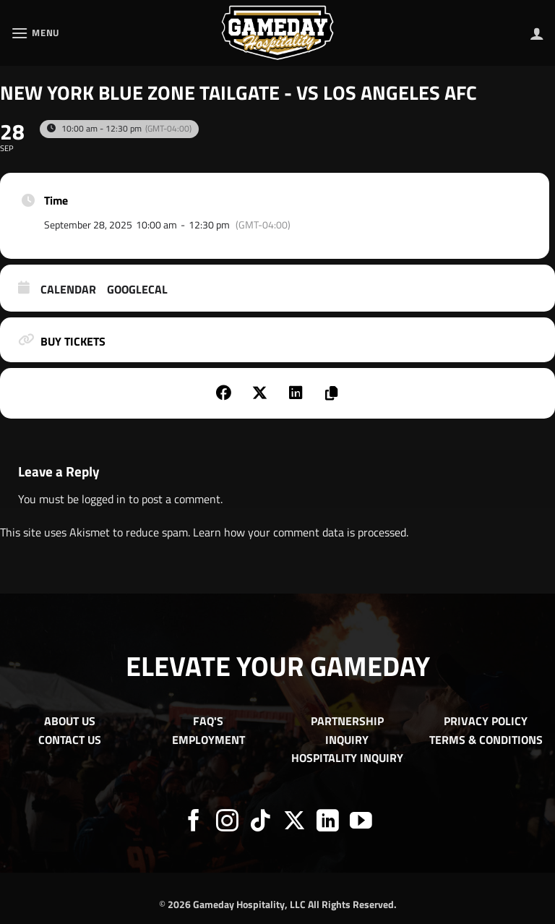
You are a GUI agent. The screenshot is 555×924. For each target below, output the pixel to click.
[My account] (537, 33)
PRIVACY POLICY (486, 721)
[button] (35, 33)
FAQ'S (208, 721)
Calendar (68, 290)
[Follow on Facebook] (194, 822)
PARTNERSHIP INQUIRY (347, 730)
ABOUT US (69, 721)
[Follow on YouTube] (361, 822)
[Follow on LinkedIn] (328, 822)
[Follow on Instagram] (227, 822)
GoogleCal (137, 290)
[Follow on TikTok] (260, 822)
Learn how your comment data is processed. (300, 532)
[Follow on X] (294, 822)
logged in (104, 499)
